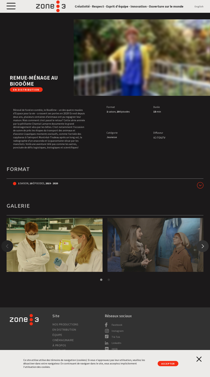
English (199, 10)
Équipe (57, 334)
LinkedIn (116, 343)
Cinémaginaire (63, 340)
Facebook (117, 324)
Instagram (118, 330)
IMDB (115, 349)
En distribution (64, 329)
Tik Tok (116, 337)
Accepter (168, 363)
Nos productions (65, 324)
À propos (59, 345)
